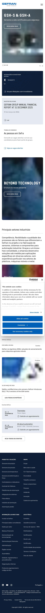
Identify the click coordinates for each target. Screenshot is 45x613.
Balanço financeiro (8, 531)
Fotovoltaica (6, 498)
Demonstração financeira (10, 541)
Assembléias (6, 553)
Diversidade (27, 476)
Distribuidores (28, 531)
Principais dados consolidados (11, 523)
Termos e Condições (30, 551)
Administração (6, 545)
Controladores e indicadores (10, 482)
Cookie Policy (18, 600)
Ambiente (27, 492)
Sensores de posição (8, 463)
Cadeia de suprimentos (31, 500)
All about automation (25, 424)
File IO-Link (27, 539)
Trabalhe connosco (30, 480)
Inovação (26, 496)
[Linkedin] (4, 584)
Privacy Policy (8, 600)
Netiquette (22, 601)
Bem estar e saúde (29, 467)
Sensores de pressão (8, 467)
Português (38, 585)
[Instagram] (12, 584)
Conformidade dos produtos (32, 547)
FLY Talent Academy (30, 472)
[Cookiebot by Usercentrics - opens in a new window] (29, 280)
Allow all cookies (22, 318)
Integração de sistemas (9, 494)
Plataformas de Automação (10, 490)
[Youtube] (8, 584)
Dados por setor (7, 527)
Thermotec (21, 411)
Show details (34, 312)
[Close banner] (42, 280)
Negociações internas (9, 564)
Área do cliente (28, 555)
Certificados (27, 543)
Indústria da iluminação (9, 503)
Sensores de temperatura (10, 472)
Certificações (28, 535)
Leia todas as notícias (13, 398)
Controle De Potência (8, 486)
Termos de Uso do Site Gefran (33, 600)
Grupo (25, 463)
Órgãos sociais (6, 549)
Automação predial (8, 507)
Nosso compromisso (30, 484)
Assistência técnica (30, 523)
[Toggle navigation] (42, 4)
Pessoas (26, 488)
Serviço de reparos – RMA (32, 527)
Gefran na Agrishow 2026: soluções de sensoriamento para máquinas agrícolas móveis (22, 350)
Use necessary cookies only (22, 331)
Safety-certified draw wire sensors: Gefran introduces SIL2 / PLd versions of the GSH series (22, 390)
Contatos (26, 518)
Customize (22, 325)
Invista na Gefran (7, 518)
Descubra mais (12, 26)
